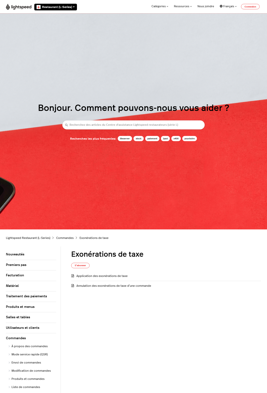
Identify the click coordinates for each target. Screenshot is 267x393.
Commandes (65, 237)
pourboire (189, 138)
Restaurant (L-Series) (56, 7)
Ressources (183, 6)
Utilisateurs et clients (22, 328)
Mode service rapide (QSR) (28, 354)
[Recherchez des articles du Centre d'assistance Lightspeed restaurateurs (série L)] (133, 124)
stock (138, 138)
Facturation (15, 275)
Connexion (250, 7)
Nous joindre (205, 6)
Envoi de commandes (24, 362)
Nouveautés (15, 254)
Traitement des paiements (26, 296)
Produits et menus (20, 307)
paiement (152, 138)
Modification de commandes (29, 370)
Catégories (159, 6)
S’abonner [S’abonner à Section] (80, 265)
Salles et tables (18, 317)
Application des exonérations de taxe (102, 275)
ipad (165, 138)
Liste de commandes (24, 387)
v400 (176, 138)
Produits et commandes (26, 378)
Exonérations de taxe (94, 237)
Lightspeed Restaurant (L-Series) (28, 237)
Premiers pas (16, 265)
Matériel (12, 286)
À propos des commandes (28, 346)
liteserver (125, 138)
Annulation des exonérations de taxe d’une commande (113, 285)
